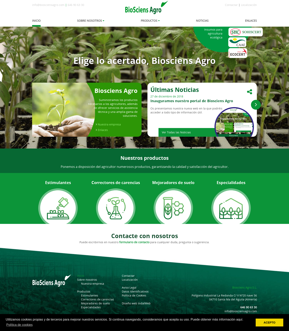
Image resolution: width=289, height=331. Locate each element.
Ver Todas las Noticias (176, 132)
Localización (249, 5)
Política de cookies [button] (19, 324)
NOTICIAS (202, 20)
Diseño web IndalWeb (136, 303)
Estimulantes (89, 295)
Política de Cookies (134, 295)
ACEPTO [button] (269, 322)
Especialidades (91, 307)
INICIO (36, 20)
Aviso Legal (129, 287)
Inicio (80, 276)
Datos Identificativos (135, 291)
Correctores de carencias (97, 299)
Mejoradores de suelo (95, 303)
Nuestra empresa (109, 124)
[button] (256, 105)
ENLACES (251, 20)
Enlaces (103, 130)
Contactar (231, 5)
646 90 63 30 (76, 5)
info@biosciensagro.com (48, 5)
